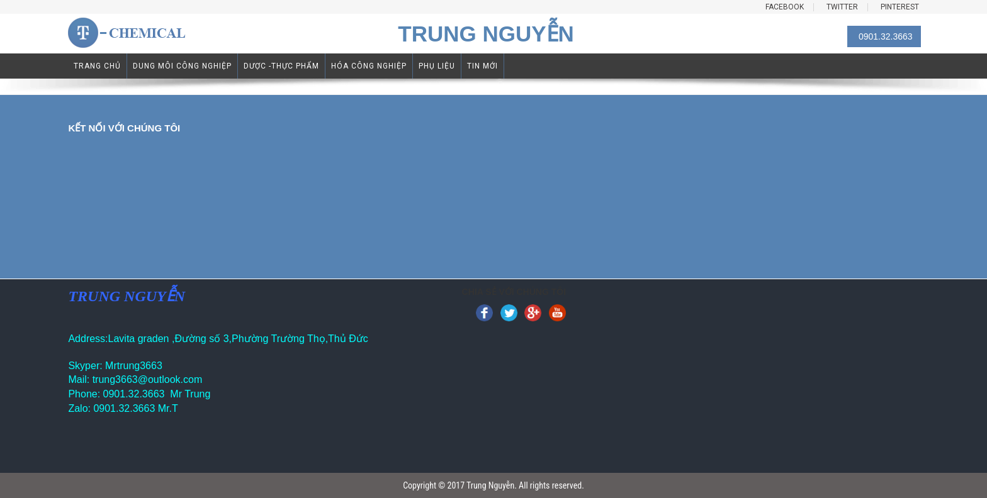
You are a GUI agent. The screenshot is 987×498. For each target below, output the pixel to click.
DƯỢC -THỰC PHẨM (281, 66)
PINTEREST (900, 7)
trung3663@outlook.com (148, 379)
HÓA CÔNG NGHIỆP (369, 66)
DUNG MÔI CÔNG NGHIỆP (182, 66)
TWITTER (842, 7)
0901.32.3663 (886, 36)
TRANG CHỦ (97, 66)
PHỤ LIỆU (437, 66)
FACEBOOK (784, 7)
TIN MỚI (482, 66)
